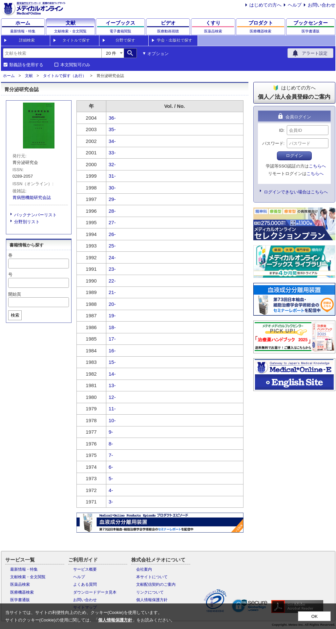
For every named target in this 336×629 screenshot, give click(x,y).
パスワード (273, 143)
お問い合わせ (321, 5)
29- (112, 199)
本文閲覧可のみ (75, 65)
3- (111, 501)
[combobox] (52, 53)
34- (112, 141)
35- (112, 129)
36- (112, 118)
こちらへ (317, 166)
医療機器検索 (22, 592)
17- (112, 339)
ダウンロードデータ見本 (94, 592)
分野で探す (125, 40)
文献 (29, 75)
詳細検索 (27, 40)
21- (112, 292)
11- (112, 408)
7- (111, 455)
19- (112, 315)
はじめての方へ (265, 5)
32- (112, 164)
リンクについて (150, 592)
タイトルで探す (76, 40)
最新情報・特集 (24, 569)
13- (112, 385)
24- (112, 257)
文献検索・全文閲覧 (28, 577)
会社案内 (144, 569)
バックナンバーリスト (35, 214)
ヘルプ (295, 5)
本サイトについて (152, 577)
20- (112, 304)
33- (112, 152)
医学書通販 (20, 600)
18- (112, 327)
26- (112, 234)
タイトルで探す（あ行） (64, 75)
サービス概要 (85, 569)
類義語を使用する (26, 65)
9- (111, 432)
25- (112, 245)
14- (112, 374)
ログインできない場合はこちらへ (296, 191)
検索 (15, 315)
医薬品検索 (20, 584)
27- (112, 222)
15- (112, 362)
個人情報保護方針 (152, 600)
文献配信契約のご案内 (156, 584)
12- (112, 397)
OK (314, 616)
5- (111, 478)
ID (281, 130)
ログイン (294, 155)
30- (112, 187)
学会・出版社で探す (174, 40)
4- (111, 490)
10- (112, 420)
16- (112, 350)
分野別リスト (27, 221)
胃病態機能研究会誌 (31, 197)
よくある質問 (85, 584)
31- (112, 176)
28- (112, 211)
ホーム (9, 75)
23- (112, 269)
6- (111, 467)
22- (112, 281)
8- (111, 443)
